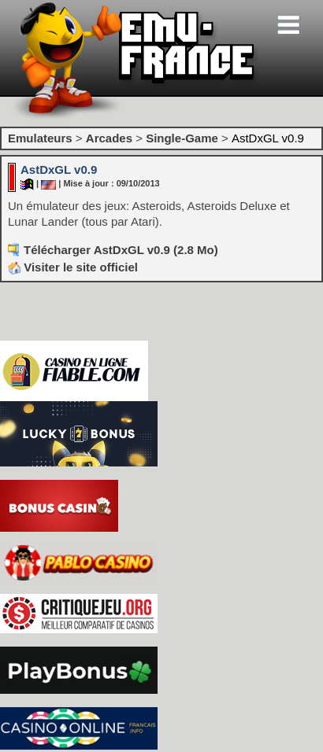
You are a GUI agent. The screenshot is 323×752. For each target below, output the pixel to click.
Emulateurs (40, 138)
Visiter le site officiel (73, 267)
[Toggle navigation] (288, 24)
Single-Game (182, 138)
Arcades (109, 138)
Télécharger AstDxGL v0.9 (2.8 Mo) (121, 249)
